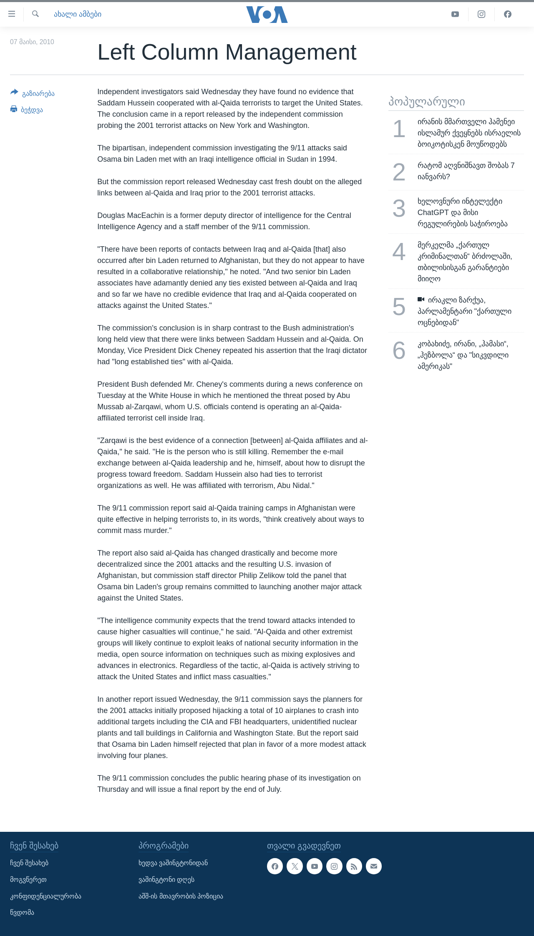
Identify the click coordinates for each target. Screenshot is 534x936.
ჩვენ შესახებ (29, 862)
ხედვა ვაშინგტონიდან (173, 862)
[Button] (32, 95)
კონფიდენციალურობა (45, 896)
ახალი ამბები (77, 14)
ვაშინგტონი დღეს (166, 879)
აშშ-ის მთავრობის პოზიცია (181, 896)
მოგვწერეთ (28, 879)
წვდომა (22, 912)
